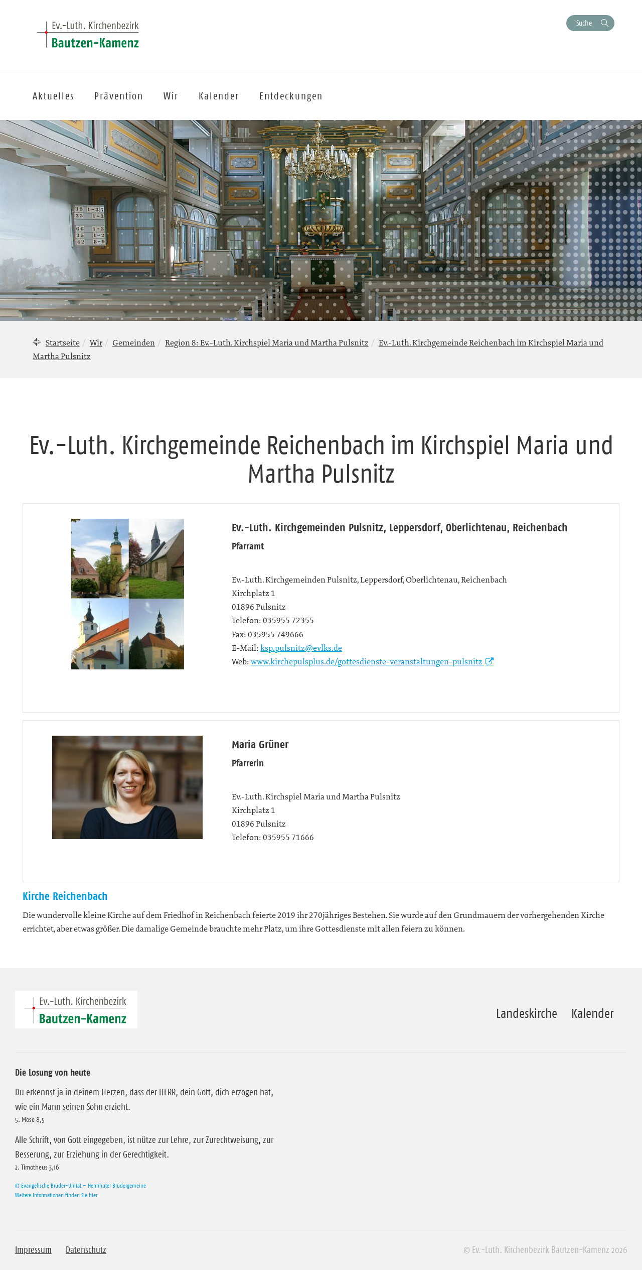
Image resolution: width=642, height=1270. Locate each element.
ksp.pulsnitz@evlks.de (301, 647)
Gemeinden (133, 342)
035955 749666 (275, 634)
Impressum (33, 1249)
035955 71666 (288, 837)
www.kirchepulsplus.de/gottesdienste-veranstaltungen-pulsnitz (367, 661)
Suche (584, 23)
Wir (96, 342)
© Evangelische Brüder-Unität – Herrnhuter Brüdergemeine (80, 1185)
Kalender (592, 1013)
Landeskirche (526, 1013)
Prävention (118, 96)
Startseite (63, 342)
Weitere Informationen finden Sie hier (56, 1195)
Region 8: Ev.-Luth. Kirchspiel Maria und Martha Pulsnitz (267, 342)
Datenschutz (86, 1249)
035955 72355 (288, 620)
